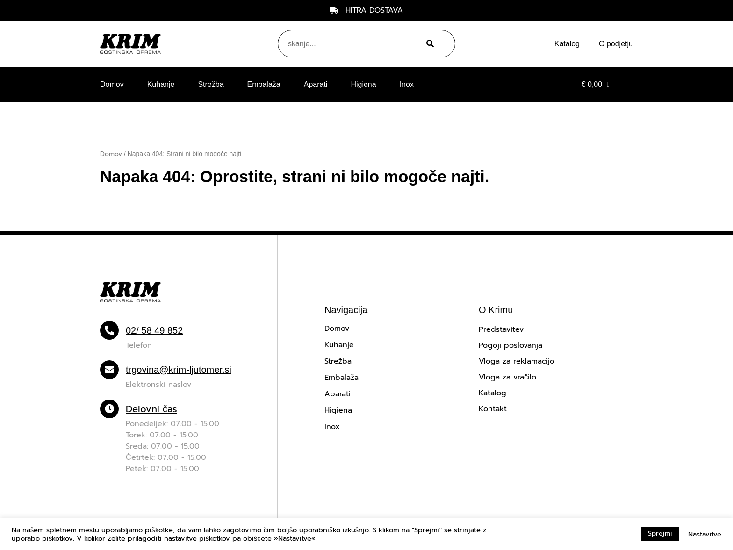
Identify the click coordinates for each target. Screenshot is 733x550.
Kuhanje (161, 84)
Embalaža (263, 84)
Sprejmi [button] (660, 533)
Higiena (363, 84)
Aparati (316, 84)
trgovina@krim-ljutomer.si (178, 369)
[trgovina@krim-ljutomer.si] (109, 369)
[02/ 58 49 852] (109, 330)
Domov (112, 84)
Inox (407, 84)
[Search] (429, 43)
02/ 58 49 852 (154, 330)
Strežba (210, 84)
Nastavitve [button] (704, 534)
